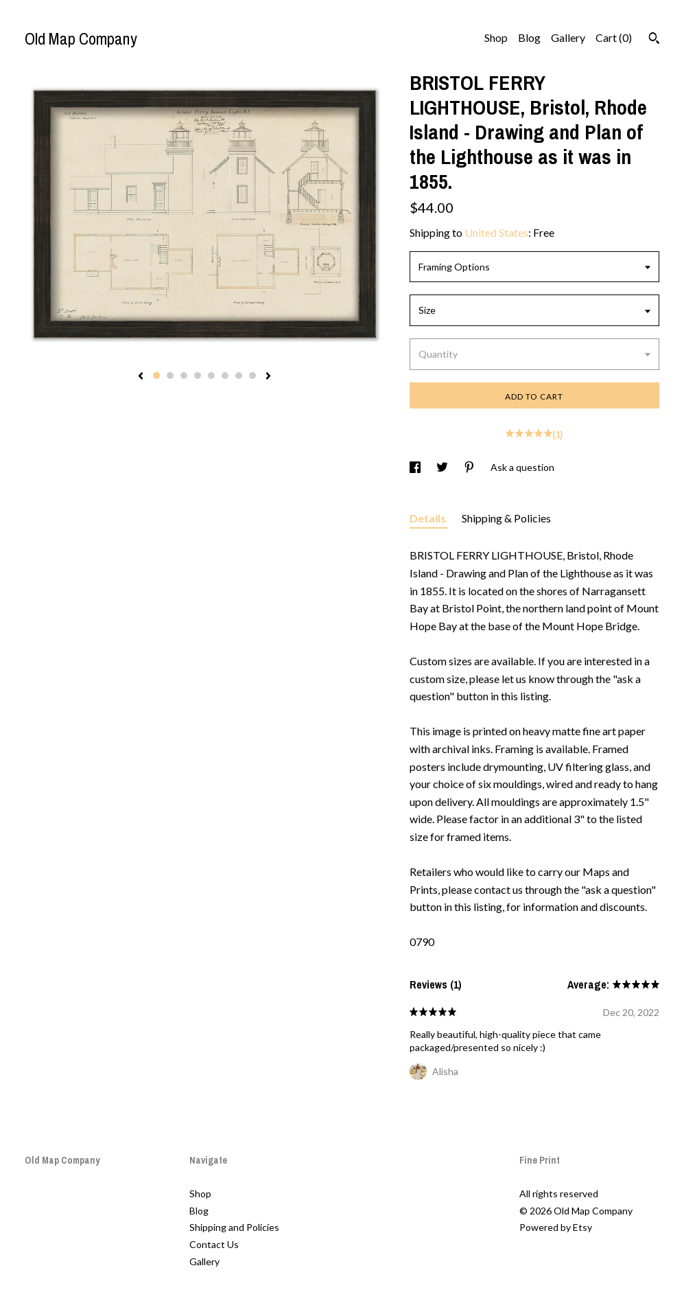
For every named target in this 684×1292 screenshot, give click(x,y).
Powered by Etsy (555, 1227)
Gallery (568, 37)
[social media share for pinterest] (470, 467)
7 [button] (238, 375)
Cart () (613, 37)
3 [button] (183, 375)
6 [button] (225, 375)
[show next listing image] (268, 377)
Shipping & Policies (506, 517)
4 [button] (197, 375)
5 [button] (211, 375)
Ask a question (522, 467)
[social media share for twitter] (443, 467)
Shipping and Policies (234, 1227)
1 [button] (156, 375)
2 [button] (170, 375)
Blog (529, 37)
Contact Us (214, 1244)
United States (496, 232)
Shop (496, 37)
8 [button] (252, 375)
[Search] (654, 39)
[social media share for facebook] (416, 467)
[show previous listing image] (140, 377)
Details (429, 517)
